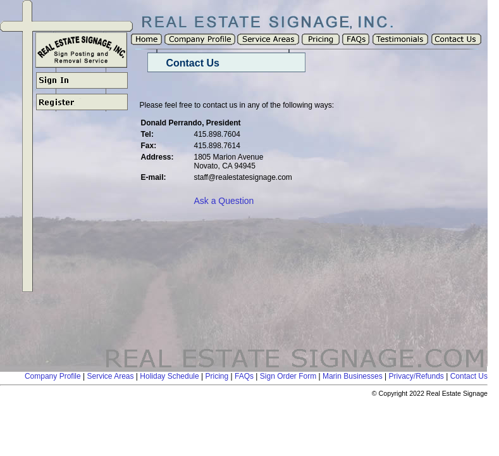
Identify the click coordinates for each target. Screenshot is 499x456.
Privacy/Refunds (415, 376)
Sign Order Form (288, 376)
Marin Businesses (353, 376)
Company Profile (53, 376)
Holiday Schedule (169, 376)
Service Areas (110, 376)
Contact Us (469, 376)
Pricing (217, 376)
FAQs (244, 376)
